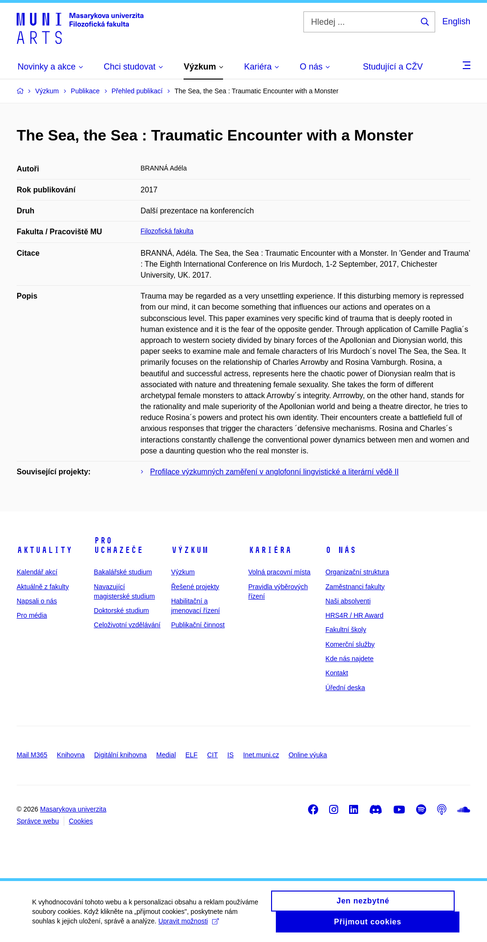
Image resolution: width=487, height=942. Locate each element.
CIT (212, 755)
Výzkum (189, 550)
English (456, 21)
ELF (191, 755)
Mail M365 (32, 755)
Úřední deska (345, 687)
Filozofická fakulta (167, 231)
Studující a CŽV (393, 66)
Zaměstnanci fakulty (355, 587)
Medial (166, 755)
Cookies (81, 821)
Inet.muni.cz (261, 755)
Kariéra (270, 550)
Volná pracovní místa (279, 572)
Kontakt (336, 673)
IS (230, 755)
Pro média (32, 615)
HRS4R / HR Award (354, 615)
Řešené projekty (195, 587)
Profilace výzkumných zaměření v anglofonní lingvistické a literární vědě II (274, 472)
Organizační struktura (357, 572)
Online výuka (308, 755)
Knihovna (71, 755)
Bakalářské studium (123, 572)
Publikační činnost (198, 625)
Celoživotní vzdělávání (127, 625)
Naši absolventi (347, 601)
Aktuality (44, 550)
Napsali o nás (37, 601)
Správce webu (38, 821)
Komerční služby (349, 644)
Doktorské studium (121, 610)
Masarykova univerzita (73, 809)
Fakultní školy (345, 629)
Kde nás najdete (349, 658)
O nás (340, 550)
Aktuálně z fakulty (43, 587)
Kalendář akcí (37, 572)
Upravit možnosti (189, 928)
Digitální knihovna (120, 755)
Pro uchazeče (118, 545)
